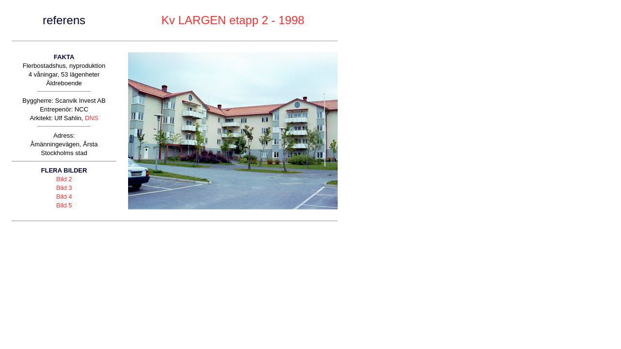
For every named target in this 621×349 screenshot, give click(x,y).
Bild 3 (64, 187)
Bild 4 (64, 196)
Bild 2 (64, 179)
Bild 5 (64, 205)
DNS (91, 118)
